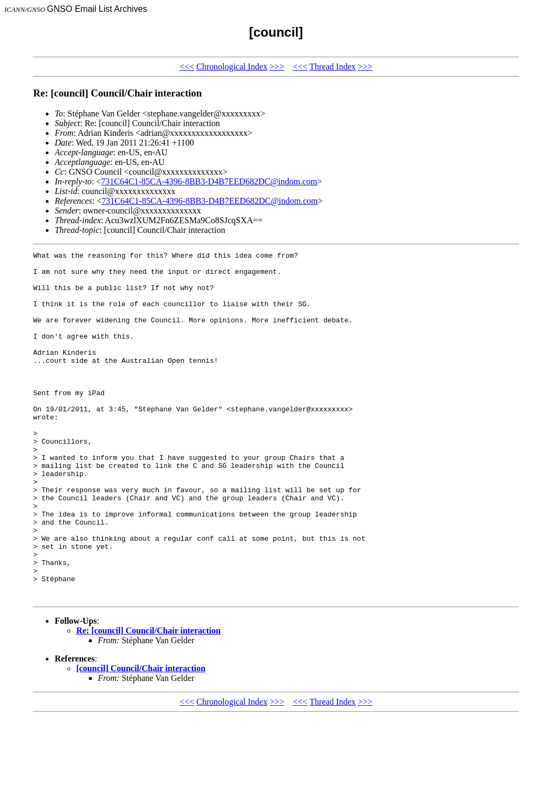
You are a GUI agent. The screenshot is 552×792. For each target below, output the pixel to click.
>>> (277, 66)
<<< (187, 66)
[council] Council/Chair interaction (140, 737)
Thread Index (332, 66)
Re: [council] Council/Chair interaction (148, 700)
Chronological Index (231, 66)
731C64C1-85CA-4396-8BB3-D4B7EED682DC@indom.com (209, 181)
